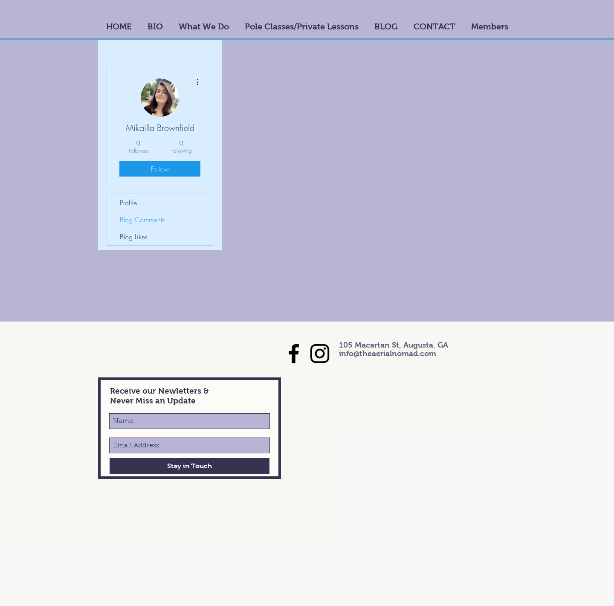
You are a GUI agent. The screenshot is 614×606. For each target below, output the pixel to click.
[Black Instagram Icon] (320, 353)
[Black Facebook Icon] (294, 353)
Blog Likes (134, 236)
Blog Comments (142, 219)
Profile (128, 202)
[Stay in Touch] (189, 466)
